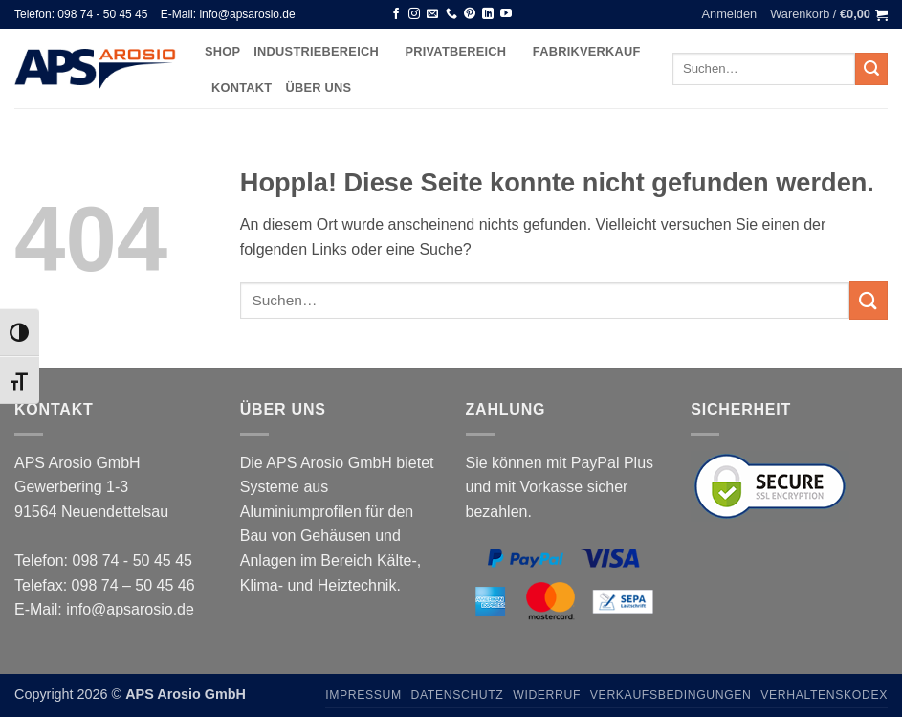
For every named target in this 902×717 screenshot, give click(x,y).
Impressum (363, 695)
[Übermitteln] (871, 69)
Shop (222, 51)
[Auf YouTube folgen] (506, 14)
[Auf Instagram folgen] (414, 14)
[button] (730, 14)
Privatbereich (461, 51)
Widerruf (547, 695)
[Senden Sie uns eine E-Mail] (432, 14)
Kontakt (241, 87)
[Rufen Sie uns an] (451, 14)
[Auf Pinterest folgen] (469, 14)
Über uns (318, 87)
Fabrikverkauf (587, 51)
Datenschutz (457, 695)
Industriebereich (322, 51)
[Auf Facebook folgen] (396, 14)
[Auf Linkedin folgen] (488, 14)
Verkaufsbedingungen (671, 695)
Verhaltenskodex (824, 695)
